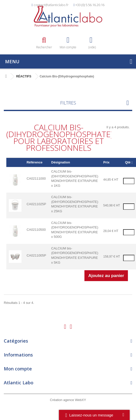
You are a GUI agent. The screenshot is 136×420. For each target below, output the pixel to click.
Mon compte (18, 369)
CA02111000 (36, 178)
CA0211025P (36, 204)
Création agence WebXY (68, 400)
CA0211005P (36, 255)
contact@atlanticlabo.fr (51, 5)
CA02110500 (36, 230)
